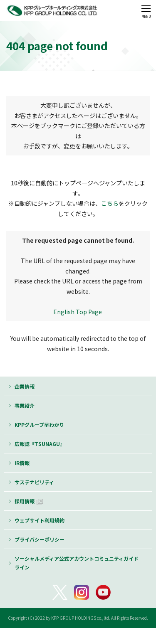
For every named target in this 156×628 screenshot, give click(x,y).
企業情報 (25, 386)
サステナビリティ (34, 481)
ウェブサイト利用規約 (39, 520)
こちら (110, 203)
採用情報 (25, 501)
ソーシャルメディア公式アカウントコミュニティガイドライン (77, 563)
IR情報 (22, 462)
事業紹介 (25, 405)
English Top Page (78, 312)
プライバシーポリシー (39, 539)
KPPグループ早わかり (39, 424)
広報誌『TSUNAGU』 (40, 443)
